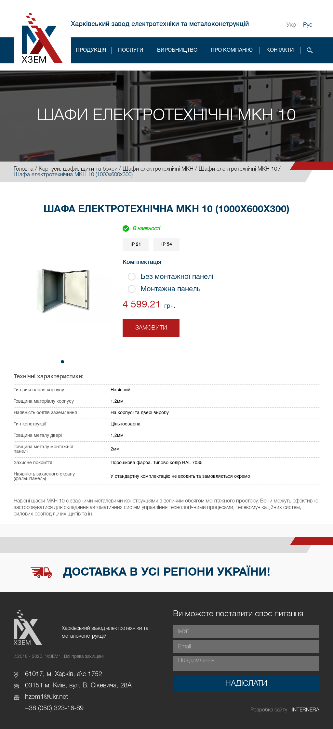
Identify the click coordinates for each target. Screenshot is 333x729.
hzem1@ (37, 697)
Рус (307, 25)
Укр (291, 25)
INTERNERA (305, 710)
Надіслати (246, 683)
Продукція (91, 50)
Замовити (151, 328)
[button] (62, 361)
